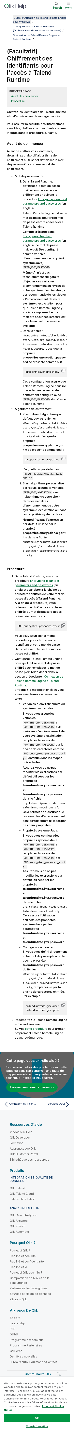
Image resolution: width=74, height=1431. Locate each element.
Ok (37, 1417)
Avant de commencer (24, 96)
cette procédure (36, 1029)
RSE (12, 1328)
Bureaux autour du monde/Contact (33, 1362)
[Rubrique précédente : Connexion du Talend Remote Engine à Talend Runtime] (19, 1104)
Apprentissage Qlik (23, 1148)
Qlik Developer (20, 1137)
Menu (68, 7)
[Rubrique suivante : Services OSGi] (54, 1104)
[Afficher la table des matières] (8, 17)
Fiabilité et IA (18, 1267)
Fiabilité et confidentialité (27, 1261)
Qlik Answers (19, 1220)
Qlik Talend (17, 1188)
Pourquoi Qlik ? (20, 1250)
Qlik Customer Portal (24, 1154)
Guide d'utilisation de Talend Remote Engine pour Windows (39, 19)
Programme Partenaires (26, 1345)
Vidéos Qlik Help (21, 1132)
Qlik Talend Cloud (22, 1193)
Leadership (17, 1323)
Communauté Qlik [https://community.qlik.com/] (38, 1374)
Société (15, 1317)
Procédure (18, 101)
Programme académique (27, 1340)
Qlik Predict (17, 1226)
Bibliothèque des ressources (29, 1159)
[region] (37, 1404)
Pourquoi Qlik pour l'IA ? (26, 1272)
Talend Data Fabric (22, 1199)
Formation (16, 1143)
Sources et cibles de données (30, 1293)
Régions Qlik (18, 1299)
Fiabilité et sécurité (23, 1256)
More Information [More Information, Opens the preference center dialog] (37, 1426)
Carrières (16, 1351)
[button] (63, 371)
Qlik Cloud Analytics (23, 1215)
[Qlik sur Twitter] (59, 1374)
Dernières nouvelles (23, 1356)
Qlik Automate (19, 1231)
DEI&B (14, 1334)
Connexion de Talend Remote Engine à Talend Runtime (39, 681)
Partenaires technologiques (28, 1288)
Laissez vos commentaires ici (32, 1087)
